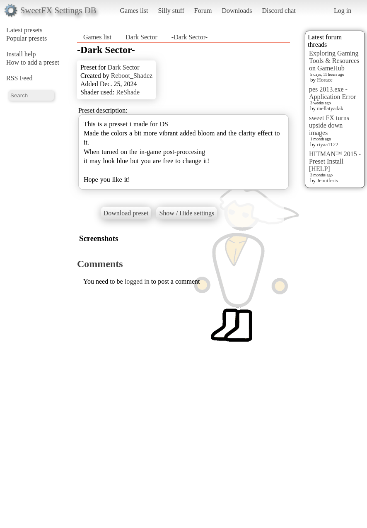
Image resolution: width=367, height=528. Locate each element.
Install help (21, 54)
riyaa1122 (327, 144)
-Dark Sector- (189, 37)
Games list (134, 10)
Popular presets (26, 38)
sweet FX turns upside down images (329, 125)
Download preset (126, 213)
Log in (342, 10)
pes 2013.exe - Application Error (332, 93)
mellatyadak (330, 108)
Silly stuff (171, 10)
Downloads (237, 10)
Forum (203, 10)
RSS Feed (19, 78)
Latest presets (24, 30)
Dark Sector (141, 37)
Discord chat (278, 10)
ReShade (128, 92)
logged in (137, 281)
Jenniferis (327, 180)
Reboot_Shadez (131, 75)
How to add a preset (32, 62)
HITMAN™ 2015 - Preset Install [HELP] (335, 161)
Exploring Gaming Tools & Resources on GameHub (334, 61)
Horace (325, 80)
